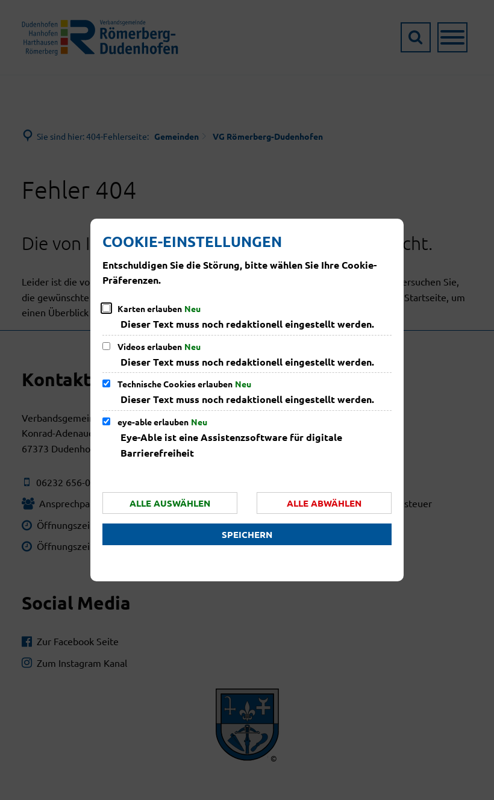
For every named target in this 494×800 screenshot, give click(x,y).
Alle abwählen (324, 503)
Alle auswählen (170, 503)
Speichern (247, 534)
